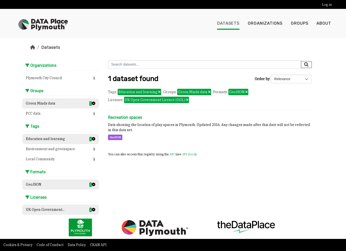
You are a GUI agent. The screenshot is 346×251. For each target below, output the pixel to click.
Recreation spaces (125, 117)
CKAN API (98, 245)
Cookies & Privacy (18, 245)
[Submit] (306, 64)
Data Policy (77, 245)
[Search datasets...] (204, 64)
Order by (262, 79)
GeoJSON (115, 137)
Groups (299, 23)
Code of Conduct (50, 245)
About (323, 23)
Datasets (228, 23)
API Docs (188, 154)
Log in (327, 4)
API (172, 154)
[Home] (32, 47)
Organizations (265, 23)
